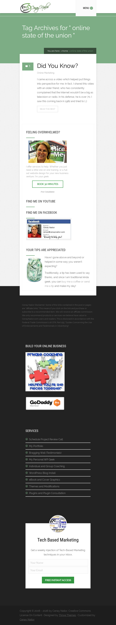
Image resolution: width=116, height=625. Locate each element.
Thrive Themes (67, 615)
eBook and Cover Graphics (44, 479)
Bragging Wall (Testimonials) (45, 452)
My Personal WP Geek (42, 459)
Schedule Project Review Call (46, 439)
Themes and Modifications (44, 486)
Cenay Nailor (27, 619)
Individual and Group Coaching (47, 466)
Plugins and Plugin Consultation (47, 493)
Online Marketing (45, 73)
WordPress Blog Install (42, 472)
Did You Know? (57, 65)
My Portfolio (36, 446)
